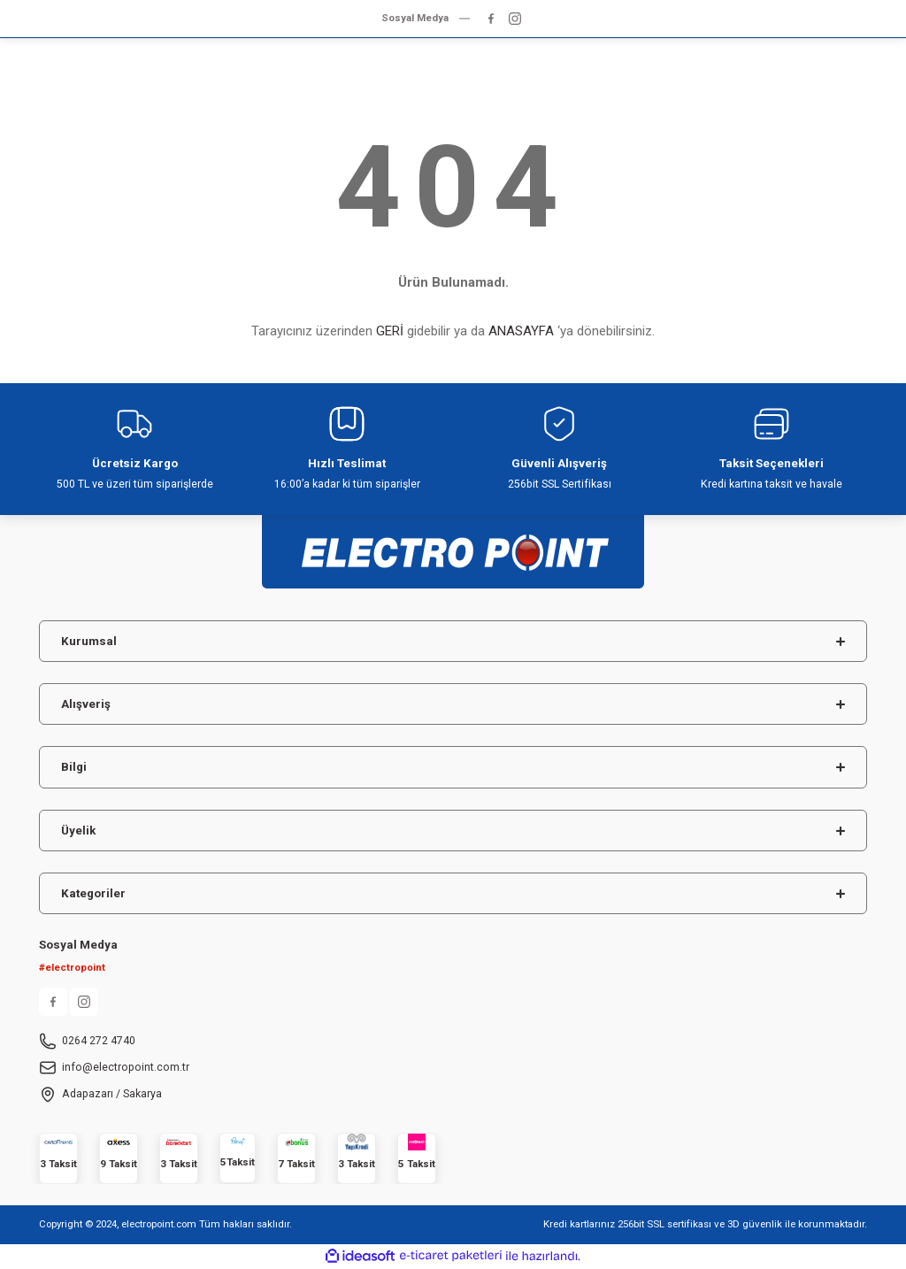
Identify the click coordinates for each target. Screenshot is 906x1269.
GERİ (389, 331)
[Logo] (453, 543)
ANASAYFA (521, 331)
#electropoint (72, 967)
